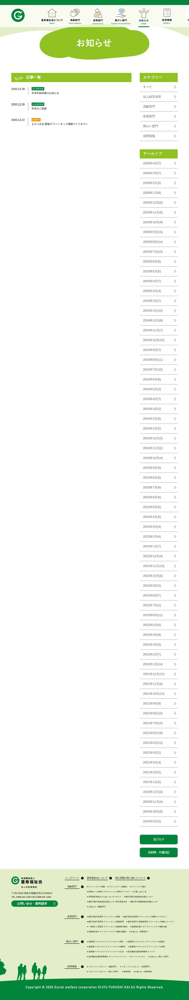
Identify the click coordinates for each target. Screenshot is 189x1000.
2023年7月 (152, 487)
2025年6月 (152, 261)
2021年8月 (153, 713)
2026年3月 (152, 173)
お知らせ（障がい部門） (159, 957)
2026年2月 (152, 183)
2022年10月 (153, 575)
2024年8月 (153, 359)
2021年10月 (153, 693)
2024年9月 (152, 350)
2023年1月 (152, 546)
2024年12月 (153, 320)
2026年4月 (152, 163)
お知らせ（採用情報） (143, 972)
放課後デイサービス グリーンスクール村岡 (146, 947)
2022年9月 (152, 585)
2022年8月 (152, 595)
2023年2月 (152, 536)
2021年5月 (153, 742)
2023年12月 (153, 438)
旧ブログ (158, 839)
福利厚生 (126, 972)
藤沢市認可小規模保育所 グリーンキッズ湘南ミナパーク (150, 922)
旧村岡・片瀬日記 (158, 852)
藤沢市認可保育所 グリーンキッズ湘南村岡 (105, 922)
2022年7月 (152, 605)
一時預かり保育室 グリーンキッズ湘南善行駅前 (107, 927)
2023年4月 (152, 517)
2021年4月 (152, 752)
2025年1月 (153, 310)
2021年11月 (153, 684)
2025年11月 (153, 212)
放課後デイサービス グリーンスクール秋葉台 (145, 942)
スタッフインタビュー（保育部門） (135, 967)
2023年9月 (152, 467)
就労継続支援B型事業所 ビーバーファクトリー (107, 957)
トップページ (72, 878)
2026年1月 (152, 192)
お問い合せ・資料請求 (36, 903)
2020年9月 (152, 821)
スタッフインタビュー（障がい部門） (103, 972)
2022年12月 (153, 556)
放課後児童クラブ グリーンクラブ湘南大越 (148, 927)
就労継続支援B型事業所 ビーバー (140, 952)
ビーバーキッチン (137, 957)
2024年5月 (152, 389)
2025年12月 (153, 202)
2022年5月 (152, 625)
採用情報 (149, 136)
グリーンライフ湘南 (96, 887)
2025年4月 (152, 281)
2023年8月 (152, 477)
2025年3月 (152, 291)
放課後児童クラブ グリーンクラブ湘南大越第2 (107, 932)
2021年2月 (152, 772)
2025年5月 (152, 271)
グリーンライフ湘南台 (117, 887)
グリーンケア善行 (138, 887)
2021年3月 (152, 762)
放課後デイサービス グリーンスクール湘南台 (106, 947)
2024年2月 (152, 418)
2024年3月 (152, 409)
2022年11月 (153, 566)
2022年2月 (152, 654)
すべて (147, 87)
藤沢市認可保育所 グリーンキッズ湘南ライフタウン (145, 917)
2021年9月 (152, 703)
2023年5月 (152, 507)
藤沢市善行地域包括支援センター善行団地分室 (107, 902)
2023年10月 (153, 458)
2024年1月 (152, 428)
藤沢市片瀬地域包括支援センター (144, 902)
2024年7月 (153, 369)
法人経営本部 (152, 96)
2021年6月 (153, 733)
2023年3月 (152, 526)
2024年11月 (153, 330)
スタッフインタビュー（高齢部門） (102, 967)
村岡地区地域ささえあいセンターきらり (104, 897)
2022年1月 (153, 664)
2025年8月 (153, 242)
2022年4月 (152, 634)
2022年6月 (153, 615)
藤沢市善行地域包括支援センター (138, 897)
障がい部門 (150, 126)
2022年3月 (152, 644)
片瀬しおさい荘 (139, 892)
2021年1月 (152, 782)
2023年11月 (153, 448)
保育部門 (149, 116)
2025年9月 (153, 232)
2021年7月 (153, 723)
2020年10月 (153, 811)
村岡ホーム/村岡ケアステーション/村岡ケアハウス (108, 892)
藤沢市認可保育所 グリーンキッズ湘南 (103, 917)
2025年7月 (153, 251)
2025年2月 (152, 300)
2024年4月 (152, 399)
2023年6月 (152, 497)
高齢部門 (149, 106)
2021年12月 (153, 674)
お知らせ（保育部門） (139, 932)
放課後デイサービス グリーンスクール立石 (105, 952)
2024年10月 (153, 340)
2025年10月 (153, 222)
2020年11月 (153, 801)
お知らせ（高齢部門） (97, 907)
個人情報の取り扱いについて (130, 878)
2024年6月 (152, 379)
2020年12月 (153, 792)
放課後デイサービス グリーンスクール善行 (105, 942)
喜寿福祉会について (97, 878)
